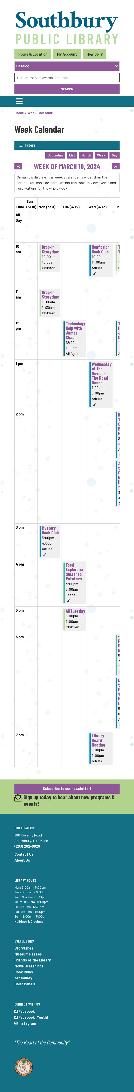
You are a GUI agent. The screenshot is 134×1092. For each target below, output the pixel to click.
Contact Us (24, 854)
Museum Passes (28, 954)
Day (114, 155)
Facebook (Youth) (31, 1017)
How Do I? (95, 54)
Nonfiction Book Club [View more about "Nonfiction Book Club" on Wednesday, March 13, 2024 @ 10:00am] (100, 249)
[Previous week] (18, 166)
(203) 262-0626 (27, 846)
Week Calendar (40, 113)
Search (67, 89)
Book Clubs (23, 972)
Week (101, 155)
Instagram (25, 1023)
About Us (22, 860)
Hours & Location (32, 54)
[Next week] (116, 166)
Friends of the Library (32, 960)
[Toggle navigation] (19, 101)
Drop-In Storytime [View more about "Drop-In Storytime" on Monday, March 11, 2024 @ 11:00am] (50, 294)
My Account (67, 54)
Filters (30, 145)
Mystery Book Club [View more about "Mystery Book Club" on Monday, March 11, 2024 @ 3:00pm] (50, 530)
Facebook (24, 1011)
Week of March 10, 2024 (67, 166)
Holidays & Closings (28, 921)
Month (86, 155)
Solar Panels (24, 984)
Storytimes (23, 948)
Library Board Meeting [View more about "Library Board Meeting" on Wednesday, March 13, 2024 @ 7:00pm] (98, 740)
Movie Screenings (28, 966)
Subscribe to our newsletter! (67, 788)
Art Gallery (23, 978)
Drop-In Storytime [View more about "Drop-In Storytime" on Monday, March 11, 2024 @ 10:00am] (50, 249)
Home (19, 113)
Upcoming (55, 155)
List (72, 155)
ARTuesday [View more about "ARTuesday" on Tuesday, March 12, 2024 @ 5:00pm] (75, 611)
